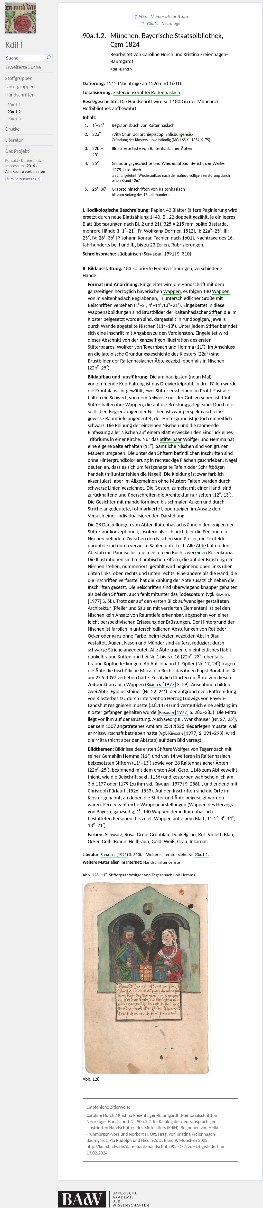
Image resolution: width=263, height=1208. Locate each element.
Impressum (14, 165)
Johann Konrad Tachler (145, 238)
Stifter (215, 312)
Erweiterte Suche (23, 67)
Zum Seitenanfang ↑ (23, 179)
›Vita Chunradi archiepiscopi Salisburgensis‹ (152, 134)
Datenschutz (31, 160)
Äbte (159, 361)
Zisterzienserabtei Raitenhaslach (146, 92)
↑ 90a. (140, 16)
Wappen (172, 291)
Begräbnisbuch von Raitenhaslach (143, 125)
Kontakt (11, 160)
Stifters (164, 749)
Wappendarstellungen (163, 804)
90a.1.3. (14, 119)
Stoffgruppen (18, 78)
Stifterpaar (171, 439)
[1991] (159, 254)
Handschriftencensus (162, 862)
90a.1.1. (14, 105)
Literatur (14, 140)
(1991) (114, 854)
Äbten (147, 525)
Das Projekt (17, 151)
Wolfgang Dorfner (162, 231)
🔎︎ (48, 58)
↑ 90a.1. (149, 23)
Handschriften (19, 95)
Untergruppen (20, 86)
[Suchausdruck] (24, 58)
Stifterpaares (101, 347)
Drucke (12, 129)
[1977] (161, 684)
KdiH (13, 44)
